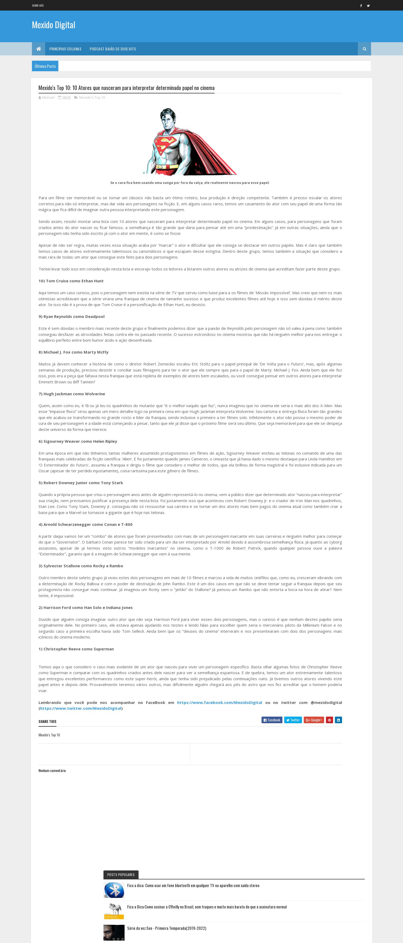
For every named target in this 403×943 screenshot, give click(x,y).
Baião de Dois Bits (304, 300)
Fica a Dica (299, 274)
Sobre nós (38, 5)
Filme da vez (301, 247)
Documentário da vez (307, 291)
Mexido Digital (53, 26)
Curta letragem (303, 327)
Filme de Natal (302, 381)
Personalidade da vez (306, 399)
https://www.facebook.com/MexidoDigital (206, 768)
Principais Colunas (65, 48)
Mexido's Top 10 (92, 98)
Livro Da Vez (301, 336)
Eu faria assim (302, 282)
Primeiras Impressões (307, 318)
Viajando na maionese (307, 354)
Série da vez (301, 265)
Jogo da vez (301, 309)
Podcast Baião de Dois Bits (113, 48)
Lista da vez (301, 345)
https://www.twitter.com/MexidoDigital (122, 774)
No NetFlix (299, 256)
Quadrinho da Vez (305, 390)
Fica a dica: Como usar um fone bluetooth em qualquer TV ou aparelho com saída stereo (336, 106)
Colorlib (58, 936)
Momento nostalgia (306, 372)
